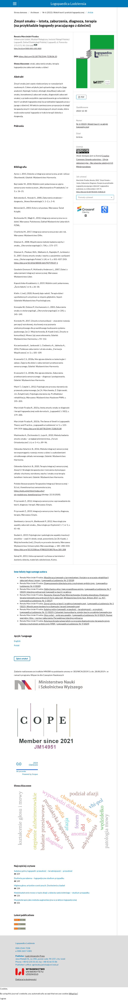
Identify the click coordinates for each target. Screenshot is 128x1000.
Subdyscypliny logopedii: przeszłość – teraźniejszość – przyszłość (73, 609)
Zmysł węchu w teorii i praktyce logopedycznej (65, 603)
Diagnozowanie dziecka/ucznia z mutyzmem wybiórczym (69, 583)
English (17, 641)
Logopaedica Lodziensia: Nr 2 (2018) (58, 580)
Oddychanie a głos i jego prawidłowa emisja (64, 589)
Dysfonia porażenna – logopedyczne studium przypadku (39, 878)
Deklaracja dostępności (26, 979)
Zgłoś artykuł (22, 658)
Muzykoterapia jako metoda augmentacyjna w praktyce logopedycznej (45, 900)
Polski (16, 645)
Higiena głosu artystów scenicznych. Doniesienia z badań (39, 885)
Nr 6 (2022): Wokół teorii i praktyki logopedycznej (63, 12)
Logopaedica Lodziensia (68, 3)
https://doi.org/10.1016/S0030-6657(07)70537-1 (36, 263)
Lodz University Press (35, 956)
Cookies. (4, 988)
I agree (3, 998)
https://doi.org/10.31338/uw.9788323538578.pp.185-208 (40, 549)
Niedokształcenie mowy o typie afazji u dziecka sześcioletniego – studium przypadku (51, 892)
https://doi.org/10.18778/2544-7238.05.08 (42, 428)
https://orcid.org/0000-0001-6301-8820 (27, 48)
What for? (73, 993)
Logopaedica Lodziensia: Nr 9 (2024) (73, 624)
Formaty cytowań (85, 197)
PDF (82, 97)
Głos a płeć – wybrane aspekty (58, 615)
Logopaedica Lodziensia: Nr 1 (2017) (36, 600)
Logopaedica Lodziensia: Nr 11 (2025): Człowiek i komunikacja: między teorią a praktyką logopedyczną (66, 612)
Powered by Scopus (30, 774)
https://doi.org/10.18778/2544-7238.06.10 (38, 56)
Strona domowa (20, 12)
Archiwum (35, 12)
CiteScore (33, 764)
